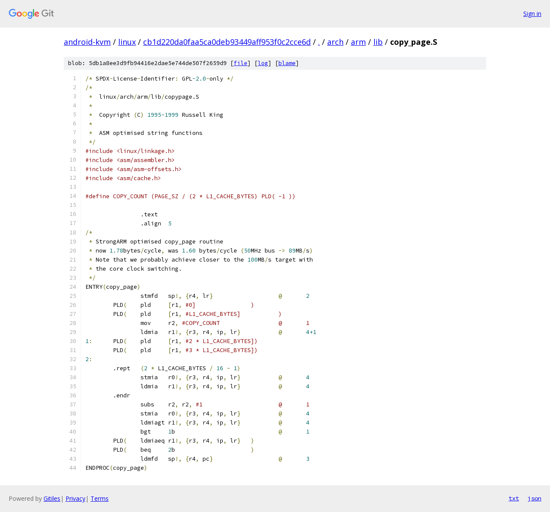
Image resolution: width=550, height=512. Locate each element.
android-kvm (87, 42)
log (263, 63)
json (534, 498)
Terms (100, 498)
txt (514, 498)
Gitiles (52, 498)
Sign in (532, 13)
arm (358, 42)
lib (378, 42)
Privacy (75, 498)
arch (335, 42)
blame (287, 63)
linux (127, 42)
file (240, 63)
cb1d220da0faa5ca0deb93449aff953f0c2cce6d (227, 42)
